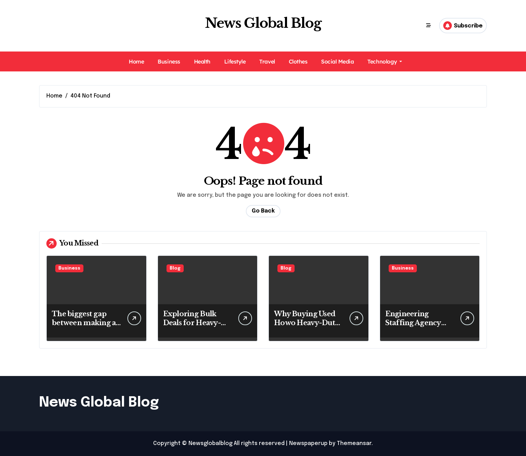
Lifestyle (235, 61)
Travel (267, 61)
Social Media (337, 61)
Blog (175, 268)
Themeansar (354, 443)
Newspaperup (308, 443)
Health (202, 61)
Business (169, 61)
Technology (384, 61)
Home (136, 61)
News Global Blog (263, 23)
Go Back (263, 211)
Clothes (298, 61)
